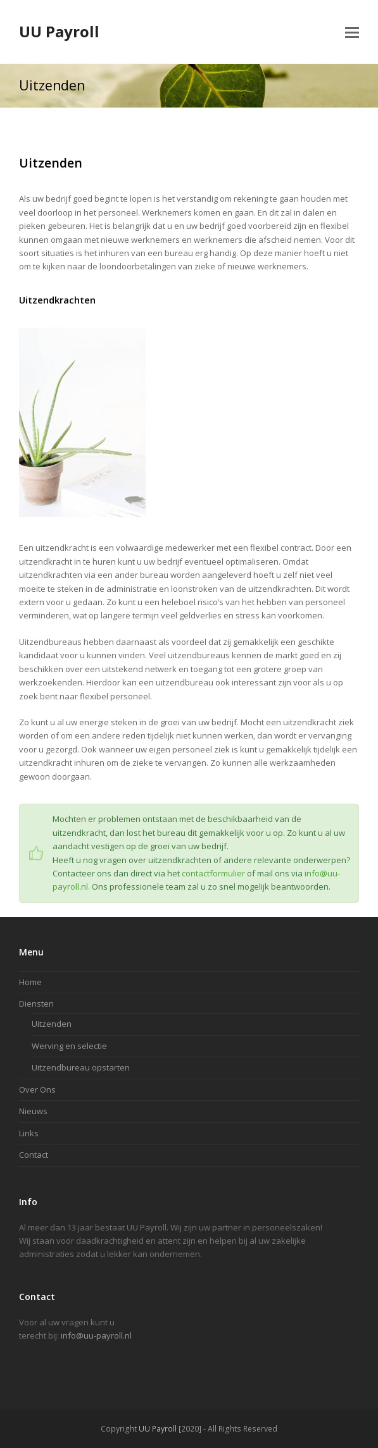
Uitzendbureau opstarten (81, 1067)
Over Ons (37, 1089)
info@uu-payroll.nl (96, 1335)
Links (29, 1133)
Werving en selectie (69, 1046)
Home (30, 982)
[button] (352, 31)
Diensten (36, 1003)
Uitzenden (52, 1023)
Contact (33, 1154)
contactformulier (213, 873)
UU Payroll (59, 31)
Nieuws (33, 1111)
